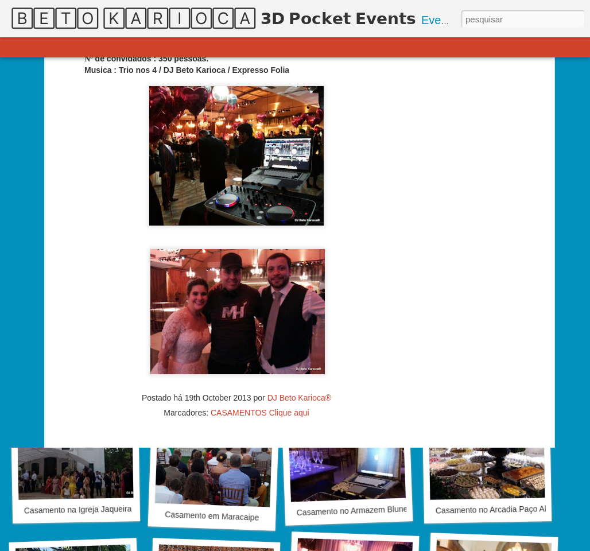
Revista (93, 47)
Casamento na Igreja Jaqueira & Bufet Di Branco (111, 509)
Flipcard (58, 47)
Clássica (21, 47)
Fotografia (226, 47)
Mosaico (130, 47)
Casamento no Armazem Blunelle (356, 510)
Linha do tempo (282, 47)
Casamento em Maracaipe (212, 516)
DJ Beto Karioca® (299, 328)
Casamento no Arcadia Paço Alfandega (506, 509)
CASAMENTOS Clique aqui (260, 343)
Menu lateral (176, 47)
